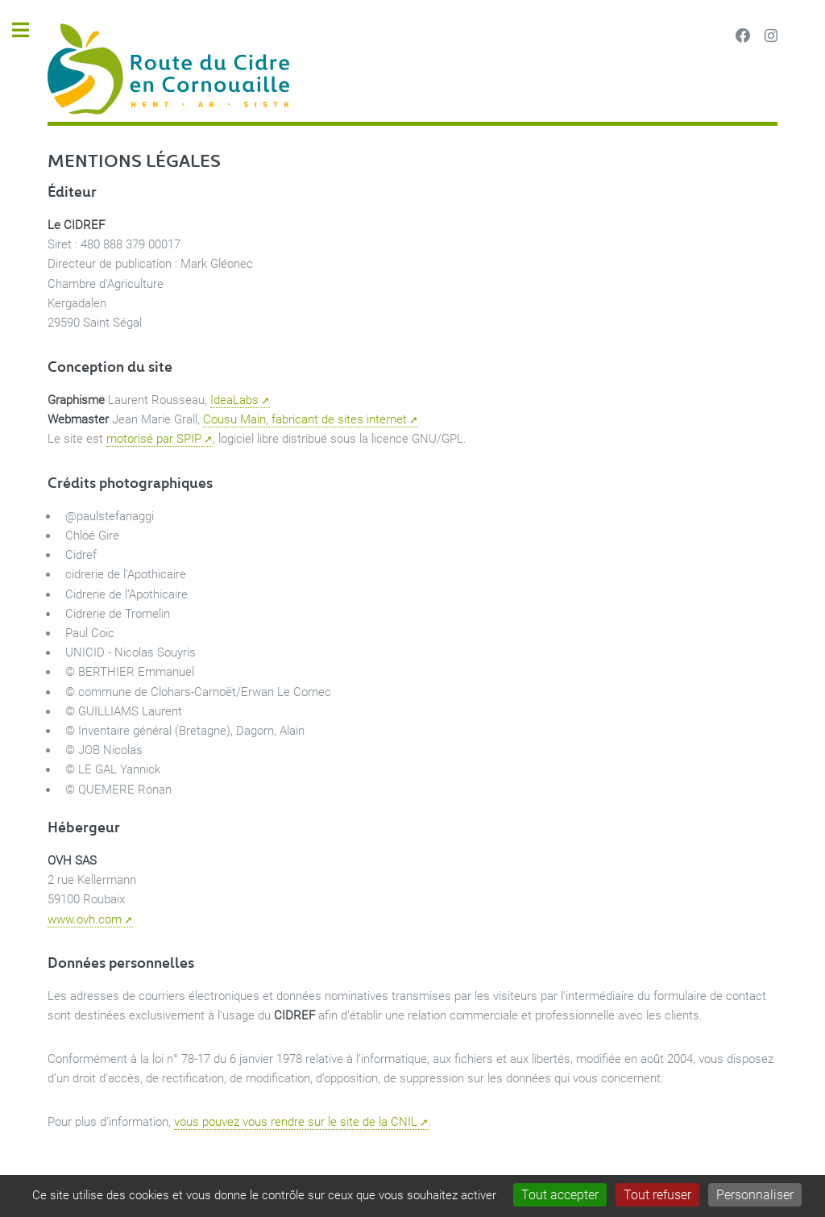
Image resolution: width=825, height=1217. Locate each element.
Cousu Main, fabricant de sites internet (305, 419)
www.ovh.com (85, 919)
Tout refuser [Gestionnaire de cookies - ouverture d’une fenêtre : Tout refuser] (657, 1194)
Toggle (29, 30)
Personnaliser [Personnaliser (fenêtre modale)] (755, 1194)
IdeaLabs (234, 400)
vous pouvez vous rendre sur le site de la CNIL (295, 1122)
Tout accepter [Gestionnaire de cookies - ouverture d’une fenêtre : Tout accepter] (560, 1194)
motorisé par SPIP (153, 438)
